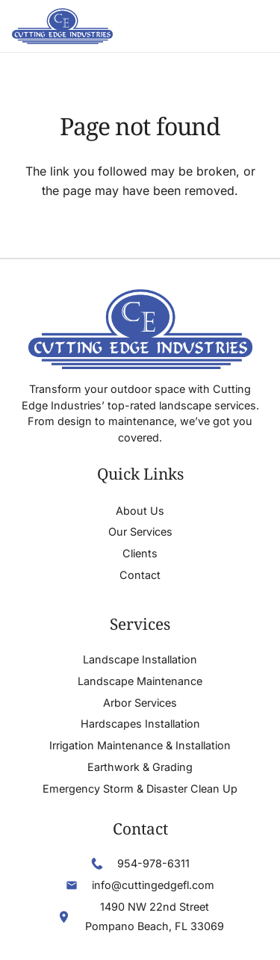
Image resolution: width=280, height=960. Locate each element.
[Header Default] (62, 26)
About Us (140, 510)
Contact (140, 575)
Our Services (140, 531)
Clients (140, 553)
